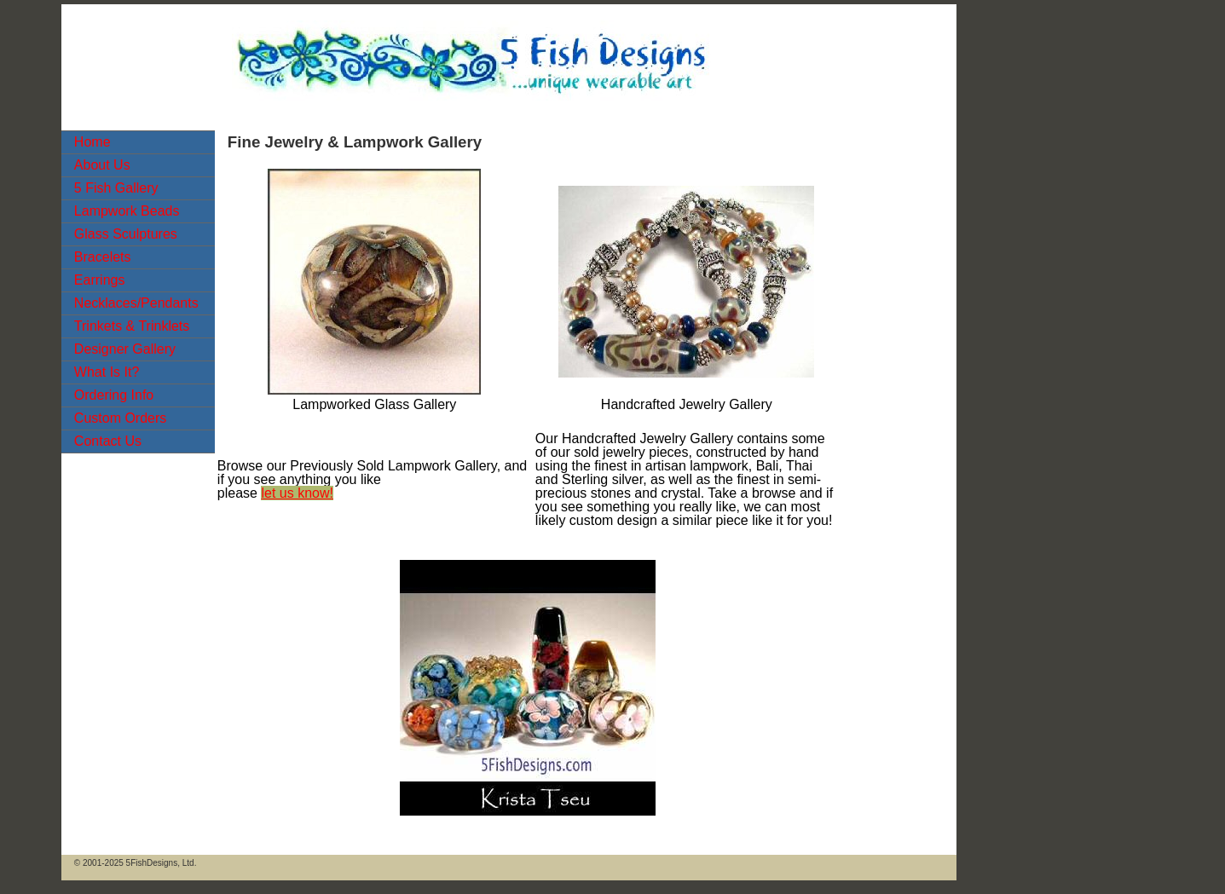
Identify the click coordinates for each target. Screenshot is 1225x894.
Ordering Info (113, 395)
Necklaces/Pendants (136, 303)
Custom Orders (120, 418)
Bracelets (102, 257)
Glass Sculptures (125, 234)
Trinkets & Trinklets (131, 326)
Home (92, 142)
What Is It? (106, 372)
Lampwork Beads (127, 211)
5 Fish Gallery (116, 188)
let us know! (296, 493)
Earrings (99, 280)
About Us (102, 165)
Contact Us (108, 441)
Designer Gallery (125, 349)
